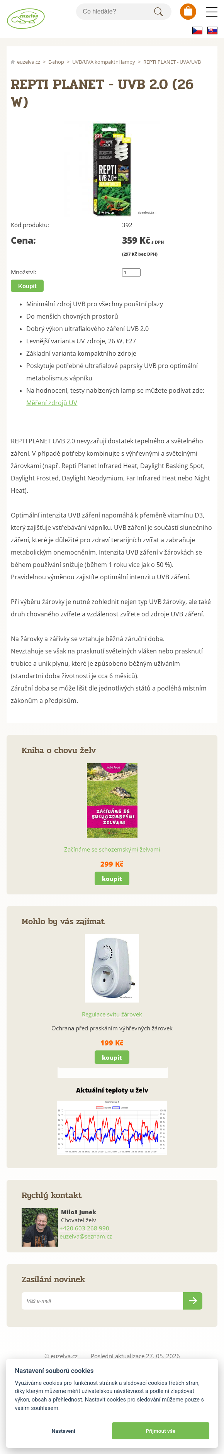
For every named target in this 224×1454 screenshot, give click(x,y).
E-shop (56, 61)
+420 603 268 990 (84, 1228)
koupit (112, 878)
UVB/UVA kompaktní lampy (103, 61)
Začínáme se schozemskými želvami (112, 849)
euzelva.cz (28, 61)
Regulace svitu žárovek (112, 1014)
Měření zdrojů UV (51, 403)
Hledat (159, 11)
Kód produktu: (30, 225)
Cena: (23, 240)
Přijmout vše (160, 1431)
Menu (211, 12)
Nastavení (63, 1431)
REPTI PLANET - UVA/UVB (172, 61)
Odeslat (192, 1301)
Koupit (27, 286)
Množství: (23, 272)
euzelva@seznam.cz (85, 1236)
